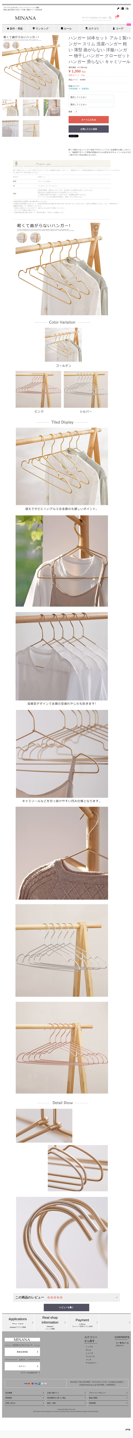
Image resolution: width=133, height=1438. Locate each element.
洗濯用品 (85, 89)
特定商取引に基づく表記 (66, 1398)
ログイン (28, 1366)
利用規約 (24, 1398)
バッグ (88, 1360)
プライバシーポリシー (108, 1393)
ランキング (41, 28)
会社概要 (24, 1393)
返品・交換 (66, 1403)
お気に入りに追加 (88, 129)
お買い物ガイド (66, 1393)
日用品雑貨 (73, 89)
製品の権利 (108, 1398)
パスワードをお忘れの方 (30, 1373)
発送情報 (108, 1403)
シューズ (89, 1353)
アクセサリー (91, 1363)
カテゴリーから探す (90, 1339)
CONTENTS (122, 1337)
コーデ (122, 27)
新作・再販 (15, 28)
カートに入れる (88, 120)
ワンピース (90, 1356)
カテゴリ (92, 28)
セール (66, 28)
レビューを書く (66, 1307)
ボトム (88, 1350)
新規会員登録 (27, 1352)
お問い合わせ (24, 1403)
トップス (89, 1347)
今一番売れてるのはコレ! (122, 1344)
